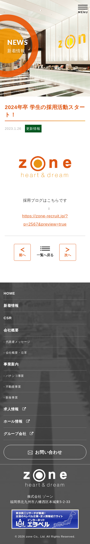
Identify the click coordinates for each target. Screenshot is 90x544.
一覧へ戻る (45, 252)
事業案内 (11, 364)
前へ (22, 252)
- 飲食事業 (11, 397)
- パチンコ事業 (14, 376)
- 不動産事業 (12, 386)
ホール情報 (17, 421)
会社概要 (11, 330)
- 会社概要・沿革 (15, 352)
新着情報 (11, 305)
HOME (9, 293)
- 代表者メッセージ (17, 342)
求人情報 (15, 409)
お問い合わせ (45, 452)
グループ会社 (19, 434)
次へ (67, 252)
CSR (8, 318)
